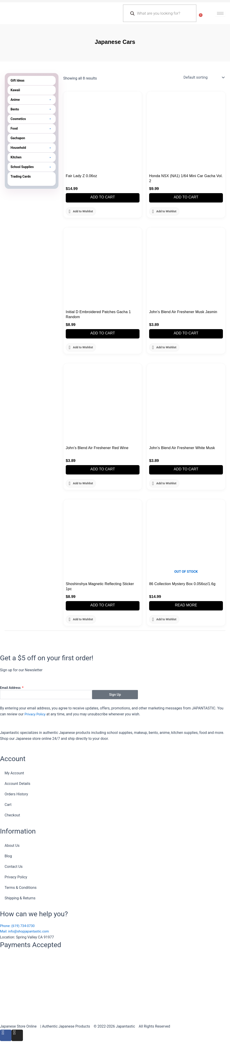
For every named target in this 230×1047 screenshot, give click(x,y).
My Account (14, 772)
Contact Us (14, 865)
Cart (8, 804)
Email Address (11, 687)
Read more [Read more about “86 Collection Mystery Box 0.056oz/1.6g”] (186, 606)
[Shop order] (203, 77)
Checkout (12, 814)
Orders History (16, 793)
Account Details (17, 783)
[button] (32, 99)
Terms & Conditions (21, 886)
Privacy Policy (36, 713)
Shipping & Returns (20, 897)
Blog (8, 855)
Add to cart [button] (102, 197)
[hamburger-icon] (220, 13)
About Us (12, 844)
